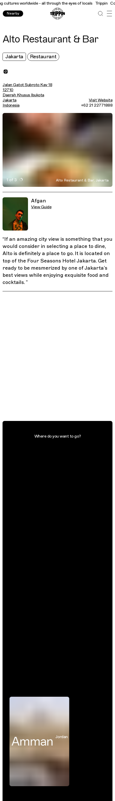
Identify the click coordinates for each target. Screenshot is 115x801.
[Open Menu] (109, 13)
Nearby (13, 13)
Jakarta (14, 56)
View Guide (41, 207)
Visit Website (101, 100)
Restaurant (43, 56)
